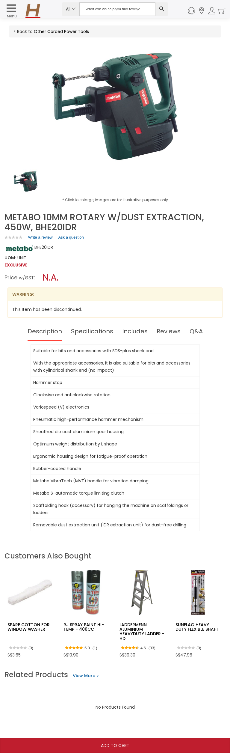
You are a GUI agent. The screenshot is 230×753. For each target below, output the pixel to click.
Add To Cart (115, 746)
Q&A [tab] (196, 331)
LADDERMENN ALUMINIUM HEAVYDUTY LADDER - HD (141, 631)
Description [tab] (45, 331)
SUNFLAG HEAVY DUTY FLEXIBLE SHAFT (197, 627)
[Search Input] (117, 9)
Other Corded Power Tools (61, 31)
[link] (13, 237)
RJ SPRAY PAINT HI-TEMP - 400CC (83, 627)
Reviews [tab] (169, 331)
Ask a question (71, 237)
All (71, 9)
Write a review (40, 238)
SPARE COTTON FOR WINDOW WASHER (28, 627)
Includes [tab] (135, 331)
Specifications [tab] (92, 331)
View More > (86, 676)
